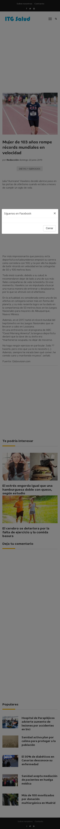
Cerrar (49, 228)
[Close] (55, 213)
